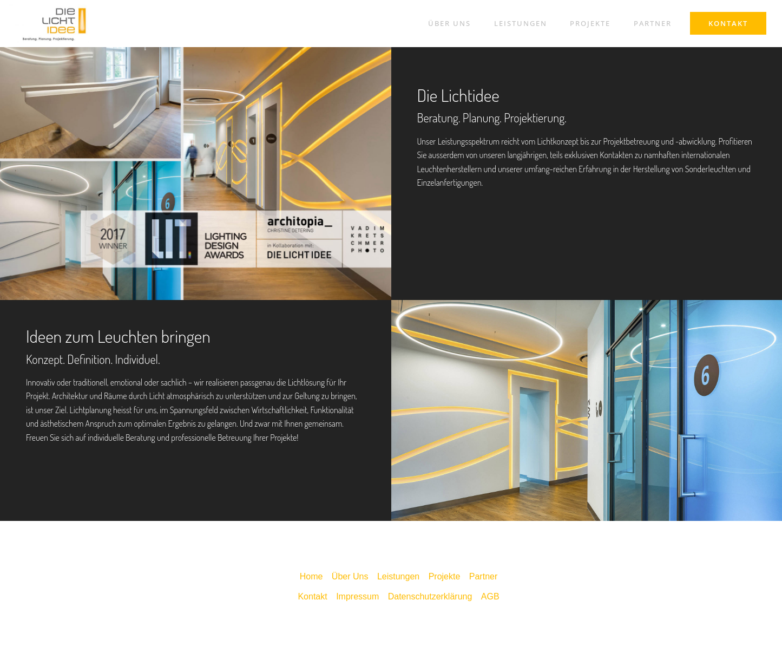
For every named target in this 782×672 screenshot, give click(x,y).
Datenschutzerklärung (430, 596)
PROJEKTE (590, 23)
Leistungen (398, 576)
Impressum (357, 596)
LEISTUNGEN (520, 23)
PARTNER (653, 23)
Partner (483, 576)
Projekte (445, 576)
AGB (490, 596)
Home (311, 576)
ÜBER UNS (449, 23)
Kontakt (312, 596)
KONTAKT (728, 23)
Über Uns (350, 576)
